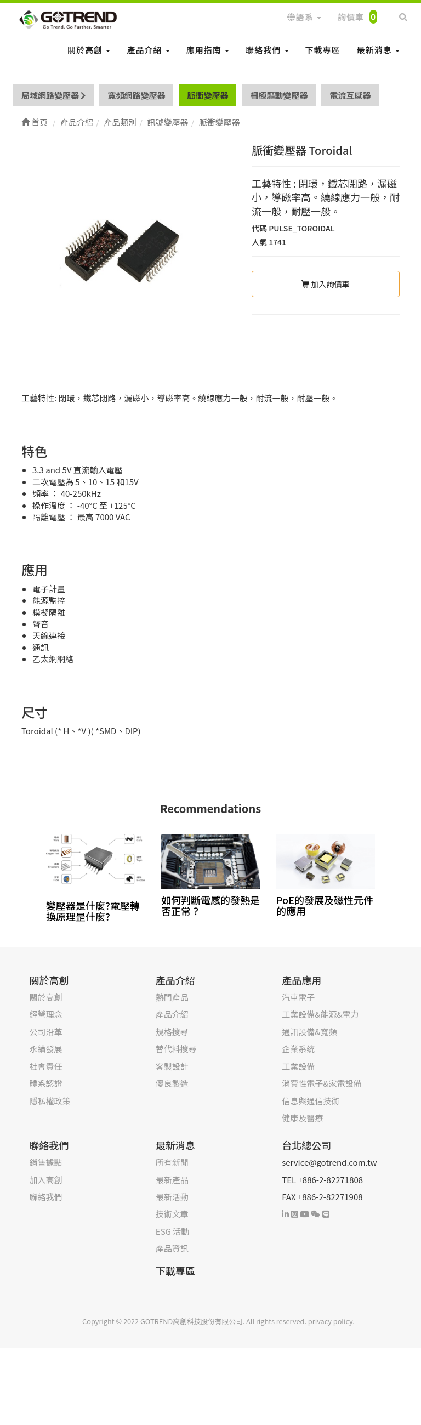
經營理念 (45, 1014)
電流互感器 (350, 95)
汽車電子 (298, 997)
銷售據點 (45, 1162)
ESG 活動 (172, 1231)
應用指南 (207, 49)
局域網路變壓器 (53, 95)
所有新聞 (172, 1162)
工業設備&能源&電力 (320, 1014)
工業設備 (298, 1066)
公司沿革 (45, 1031)
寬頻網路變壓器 (136, 95)
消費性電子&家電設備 (321, 1083)
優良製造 (172, 1083)
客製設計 (172, 1066)
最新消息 (378, 49)
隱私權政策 (49, 1100)
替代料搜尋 (176, 1048)
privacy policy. (331, 1321)
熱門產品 (172, 997)
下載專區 (322, 49)
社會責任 (45, 1066)
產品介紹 (148, 49)
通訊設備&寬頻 (309, 1031)
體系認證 (45, 1083)
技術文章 (172, 1213)
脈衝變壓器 (207, 95)
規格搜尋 (172, 1031)
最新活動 (172, 1196)
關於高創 (88, 49)
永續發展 (45, 1048)
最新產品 (172, 1179)
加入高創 (45, 1179)
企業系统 (298, 1048)
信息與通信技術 (310, 1100)
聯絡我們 (267, 49)
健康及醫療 (302, 1117)
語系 (304, 16)
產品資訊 (172, 1248)
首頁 (34, 122)
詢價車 (357, 17)
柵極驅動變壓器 (279, 95)
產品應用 (301, 980)
